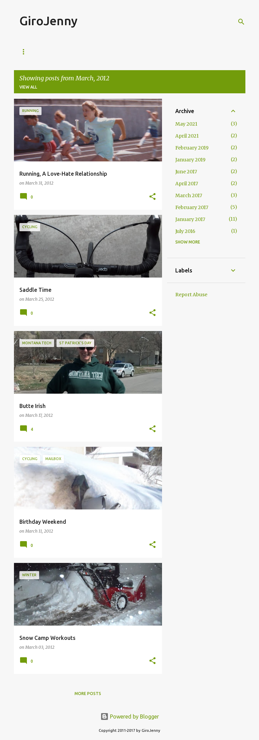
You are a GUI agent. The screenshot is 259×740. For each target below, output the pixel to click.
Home (25, 51)
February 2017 (191, 207)
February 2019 (192, 148)
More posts (88, 693)
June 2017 (186, 172)
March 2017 (188, 195)
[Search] (241, 22)
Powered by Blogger (129, 716)
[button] (152, 197)
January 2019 (190, 160)
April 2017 (186, 183)
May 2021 (186, 124)
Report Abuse (191, 295)
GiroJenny (48, 21)
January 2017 (190, 219)
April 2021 (187, 136)
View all (28, 87)
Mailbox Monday (66, 51)
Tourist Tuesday (121, 51)
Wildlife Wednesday (179, 51)
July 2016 (185, 231)
